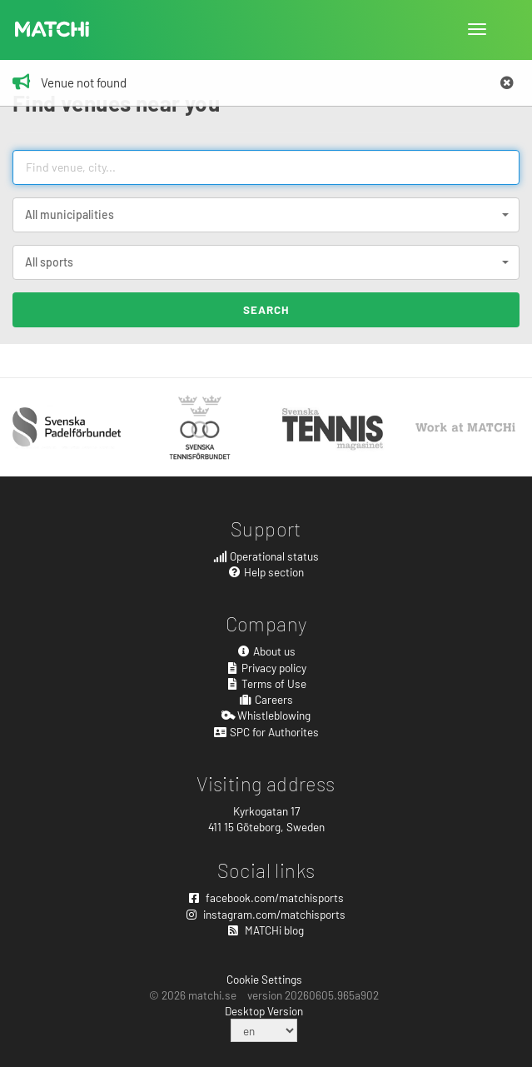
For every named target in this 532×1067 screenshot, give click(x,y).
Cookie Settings (264, 979)
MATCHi (52, 29)
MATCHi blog (266, 930)
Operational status (266, 556)
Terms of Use (266, 683)
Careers (266, 699)
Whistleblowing (266, 715)
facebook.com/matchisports (266, 897)
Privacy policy (266, 668)
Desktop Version (264, 1011)
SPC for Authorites (266, 732)
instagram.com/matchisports (266, 914)
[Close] (507, 83)
